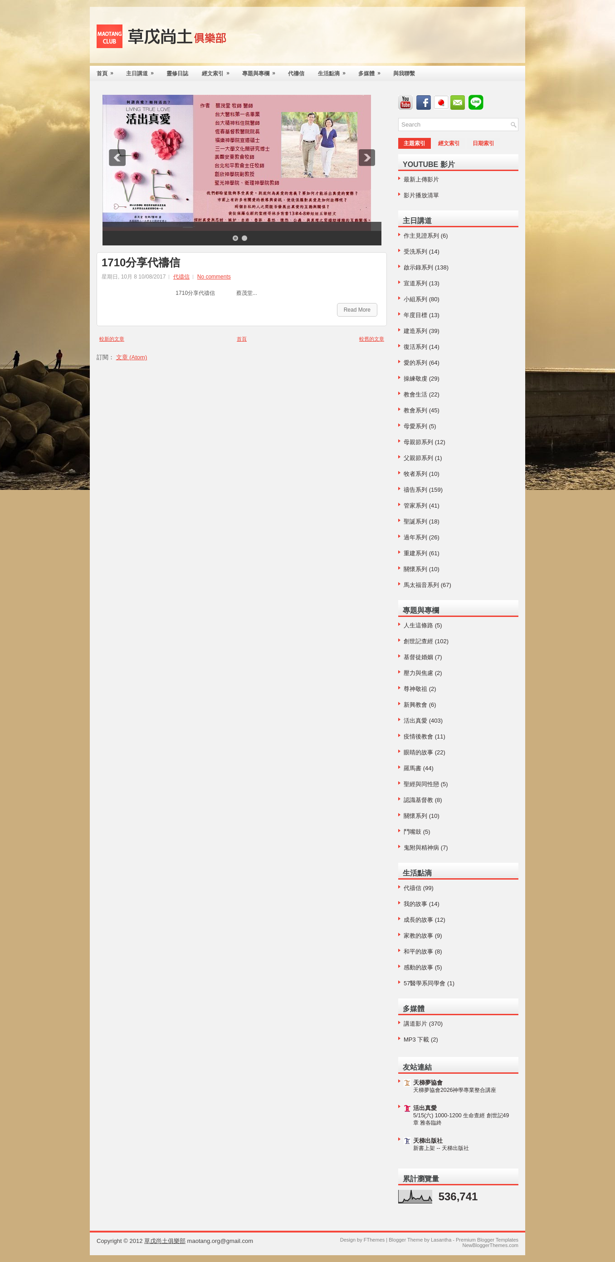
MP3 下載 (416, 1039)
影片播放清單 (421, 195)
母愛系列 (415, 426)
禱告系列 (415, 489)
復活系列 (415, 346)
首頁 (108, 71)
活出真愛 (415, 720)
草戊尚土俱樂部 (164, 1241)
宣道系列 (415, 283)
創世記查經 (418, 641)
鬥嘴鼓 (412, 831)
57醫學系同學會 (424, 983)
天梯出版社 (428, 1140)
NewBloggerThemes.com (491, 1245)
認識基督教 (418, 800)
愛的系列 (415, 362)
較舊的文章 (371, 339)
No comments (214, 277)
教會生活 (415, 394)
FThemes (374, 1239)
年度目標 (415, 315)
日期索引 (483, 143)
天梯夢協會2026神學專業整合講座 (454, 1090)
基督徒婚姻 (418, 657)
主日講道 (143, 71)
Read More (357, 310)
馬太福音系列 (421, 585)
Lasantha (441, 1239)
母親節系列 (418, 442)
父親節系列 (418, 458)
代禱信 (296, 73)
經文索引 (218, 71)
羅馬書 (412, 768)
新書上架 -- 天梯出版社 (441, 1148)
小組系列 (415, 299)
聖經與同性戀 (421, 784)
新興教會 (415, 704)
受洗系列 (415, 251)
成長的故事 (418, 919)
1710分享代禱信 (141, 262)
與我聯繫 (404, 73)
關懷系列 (415, 569)
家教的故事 (418, 935)
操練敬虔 (415, 378)
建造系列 (415, 331)
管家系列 (415, 505)
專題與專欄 (261, 71)
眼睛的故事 (418, 752)
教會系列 (415, 410)
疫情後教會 (418, 736)
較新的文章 (111, 339)
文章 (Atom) (131, 357)
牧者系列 (415, 473)
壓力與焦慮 (418, 673)
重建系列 (415, 553)
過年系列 (415, 537)
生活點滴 (334, 71)
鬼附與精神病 (421, 847)
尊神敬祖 (415, 688)
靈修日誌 (177, 73)
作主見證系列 (421, 235)
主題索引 (414, 143)
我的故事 (415, 903)
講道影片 (415, 1023)
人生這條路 (418, 625)
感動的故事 (418, 967)
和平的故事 (418, 951)
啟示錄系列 (418, 267)
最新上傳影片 (421, 179)
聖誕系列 (415, 521)
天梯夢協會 (428, 1082)
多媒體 (372, 71)
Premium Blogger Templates (487, 1239)
